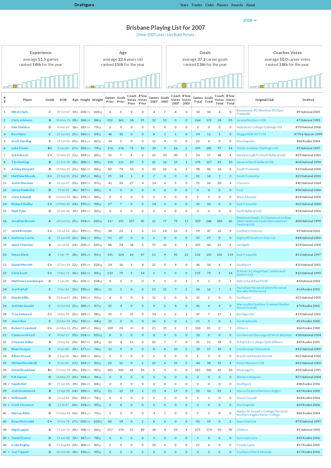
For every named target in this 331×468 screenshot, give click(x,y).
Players (222, 5)
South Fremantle (248, 169)
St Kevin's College (249, 271)
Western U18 (255, 363)
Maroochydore (247, 390)
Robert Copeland (23, 328)
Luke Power (19, 148)
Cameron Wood (23, 335)
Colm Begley (20, 445)
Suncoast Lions (247, 438)
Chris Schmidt (21, 197)
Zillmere (242, 328)
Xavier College (270, 414)
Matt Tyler (18, 211)
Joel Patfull (19, 289)
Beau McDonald (22, 421)
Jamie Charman (22, 245)
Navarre (242, 162)
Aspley (284, 304)
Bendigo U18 (245, 314)
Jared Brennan (21, 231)
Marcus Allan (20, 413)
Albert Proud (20, 356)
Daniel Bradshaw (23, 370)
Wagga (241, 134)
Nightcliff (243, 237)
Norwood (259, 291)
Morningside (245, 141)
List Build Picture (180, 34)
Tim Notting (20, 162)
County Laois (245, 445)
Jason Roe (18, 321)
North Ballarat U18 (273, 155)
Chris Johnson (21, 120)
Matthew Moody (23, 176)
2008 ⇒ (250, 20)
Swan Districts (246, 421)
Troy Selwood (21, 314)
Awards (237, 5)
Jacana (241, 120)
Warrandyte (245, 304)
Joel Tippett (20, 452)
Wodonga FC (245, 370)
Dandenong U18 (248, 349)
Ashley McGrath (22, 169)
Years (184, 5)
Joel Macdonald (22, 306)
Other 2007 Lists (150, 34)
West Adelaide (247, 197)
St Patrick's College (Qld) (254, 342)
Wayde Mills (19, 297)
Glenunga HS (262, 335)
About (250, 5)
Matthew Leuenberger (27, 281)
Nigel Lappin (20, 430)
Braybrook (244, 356)
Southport (244, 264)
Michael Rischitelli (24, 363)
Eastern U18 (245, 274)
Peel (240, 190)
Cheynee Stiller (22, 342)
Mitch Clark (19, 112)
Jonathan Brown (23, 221)
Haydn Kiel (18, 384)
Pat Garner (19, 377)
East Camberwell (273, 271)
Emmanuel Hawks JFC (251, 217)
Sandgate (243, 244)
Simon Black (20, 254)
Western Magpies (249, 377)
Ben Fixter (18, 134)
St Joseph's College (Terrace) (267, 411)
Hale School (245, 281)
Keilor (241, 363)
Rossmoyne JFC (247, 110)
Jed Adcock (19, 155)
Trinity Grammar (248, 148)
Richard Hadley (22, 204)
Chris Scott (19, 273)
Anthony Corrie (22, 238)
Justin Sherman (22, 183)
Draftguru (84, 4)
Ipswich (265, 349)
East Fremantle (247, 204)
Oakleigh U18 (273, 127)
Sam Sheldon (20, 127)
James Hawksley (22, 190)
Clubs (209, 5)
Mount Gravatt (247, 307)
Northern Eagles (269, 390)
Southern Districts (249, 230)
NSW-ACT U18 (256, 134)
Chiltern (242, 429)
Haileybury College (250, 127)
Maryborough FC (248, 155)
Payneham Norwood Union (255, 287)
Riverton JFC (267, 110)
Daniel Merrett (22, 265)
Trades (196, 5)
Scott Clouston (22, 405)
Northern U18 (256, 120)
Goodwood (244, 335)
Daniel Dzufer (21, 438)
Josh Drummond (23, 391)
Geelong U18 (245, 224)
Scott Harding (21, 141)
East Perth (261, 281)
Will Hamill (18, 398)
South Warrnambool (272, 221)
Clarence (243, 183)
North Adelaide (247, 321)
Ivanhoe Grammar (266, 304)
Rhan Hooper (21, 349)
